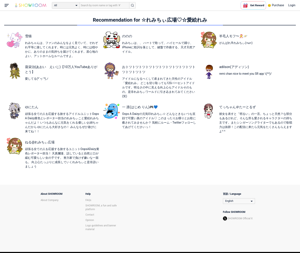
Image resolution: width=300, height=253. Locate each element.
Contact (89, 214)
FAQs (88, 200)
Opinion (89, 220)
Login (291, 5)
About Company (50, 200)
